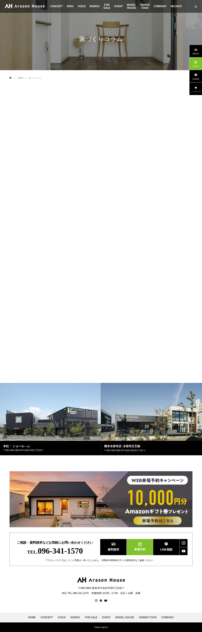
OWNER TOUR (145, 6)
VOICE (82, 6)
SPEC (70, 6)
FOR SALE (107, 6)
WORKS (94, 6)
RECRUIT (176, 6)
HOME (32, 617)
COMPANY (160, 6)
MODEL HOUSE (131, 6)
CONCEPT (56, 6)
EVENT (118, 6)
